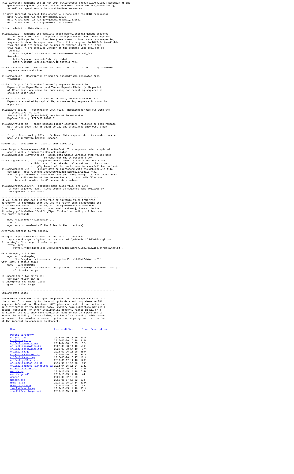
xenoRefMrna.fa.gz (22, 464)
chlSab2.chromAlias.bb (25, 414)
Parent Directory (22, 400)
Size (85, 394)
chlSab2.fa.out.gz (22, 427)
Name (13, 394)
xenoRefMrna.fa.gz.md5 (25, 468)
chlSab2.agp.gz (20, 407)
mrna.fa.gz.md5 (20, 461)
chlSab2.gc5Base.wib (24, 431)
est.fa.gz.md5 (19, 448)
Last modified (63, 394)
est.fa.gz (16, 444)
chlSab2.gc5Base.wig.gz (26, 434)
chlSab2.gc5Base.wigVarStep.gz (31, 437)
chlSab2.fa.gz (19, 421)
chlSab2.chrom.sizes (24, 410)
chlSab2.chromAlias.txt (26, 417)
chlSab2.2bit (19, 404)
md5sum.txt (17, 454)
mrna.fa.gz (17, 458)
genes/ (14, 451)
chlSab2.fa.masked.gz (25, 424)
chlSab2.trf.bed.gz (23, 441)
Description (99, 394)
